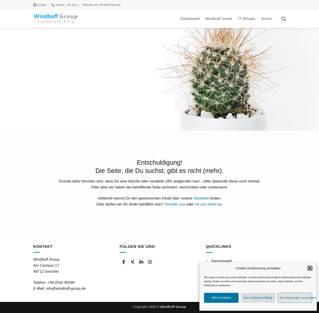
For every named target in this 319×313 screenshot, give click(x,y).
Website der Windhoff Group (101, 4)
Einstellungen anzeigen (296, 297)
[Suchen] (283, 19)
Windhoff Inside (218, 19)
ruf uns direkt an (208, 204)
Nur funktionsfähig (258, 297)
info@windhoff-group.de (66, 288)
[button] (310, 268)
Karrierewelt (221, 261)
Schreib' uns (175, 204)
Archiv (266, 19)
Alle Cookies (221, 297)
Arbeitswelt (190, 19)
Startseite (201, 198)
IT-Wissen (246, 19)
